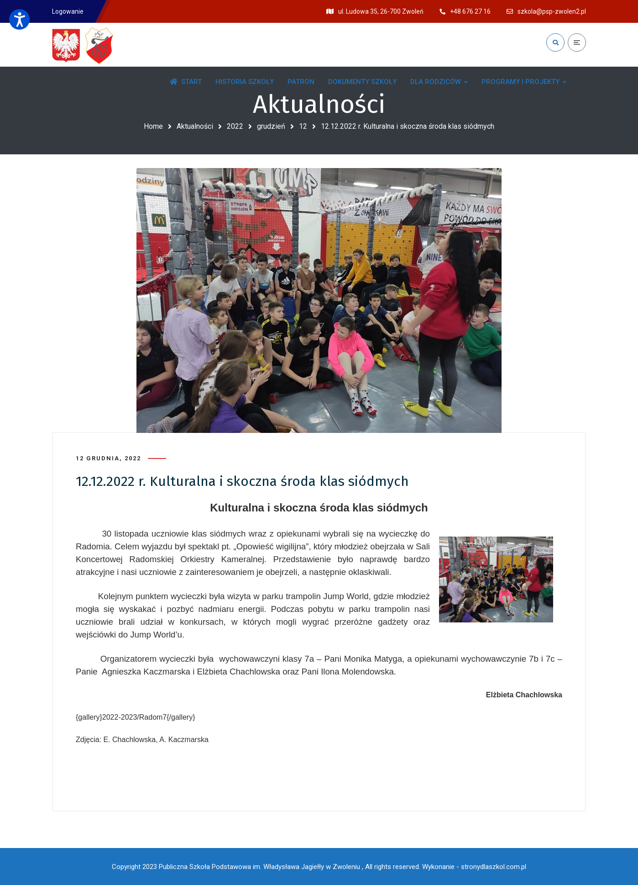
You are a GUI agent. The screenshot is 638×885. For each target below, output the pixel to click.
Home (153, 126)
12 (303, 126)
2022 (235, 126)
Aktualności (195, 126)
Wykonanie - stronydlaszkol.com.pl (474, 867)
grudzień (271, 126)
